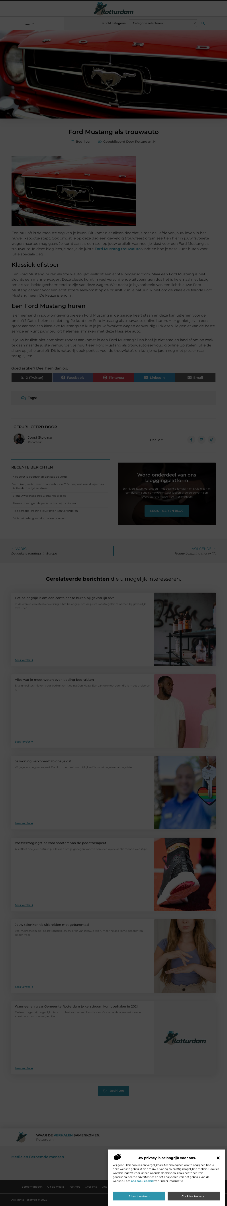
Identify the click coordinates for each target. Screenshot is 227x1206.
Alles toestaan (139, 1196)
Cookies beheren (194, 1196)
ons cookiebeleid (142, 1181)
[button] (218, 1158)
